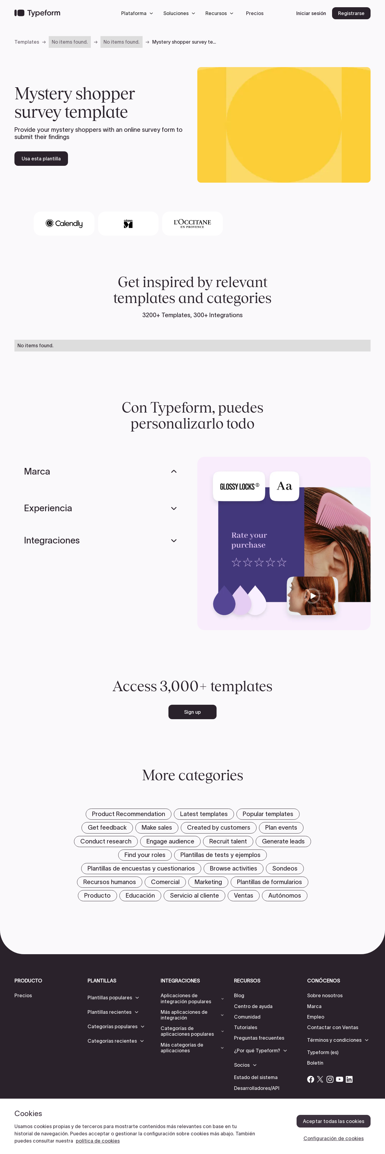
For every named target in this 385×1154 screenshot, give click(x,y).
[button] (139, 13)
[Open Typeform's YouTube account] (339, 1079)
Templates (26, 42)
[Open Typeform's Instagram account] (330, 1079)
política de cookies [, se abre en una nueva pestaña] (98, 1140)
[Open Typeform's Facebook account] (310, 1079)
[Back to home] (37, 13)
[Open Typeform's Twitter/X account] (320, 1079)
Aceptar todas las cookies (333, 1121)
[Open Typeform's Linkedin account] (349, 1079)
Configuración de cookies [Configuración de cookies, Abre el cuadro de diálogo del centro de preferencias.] (333, 1138)
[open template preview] (284, 125)
